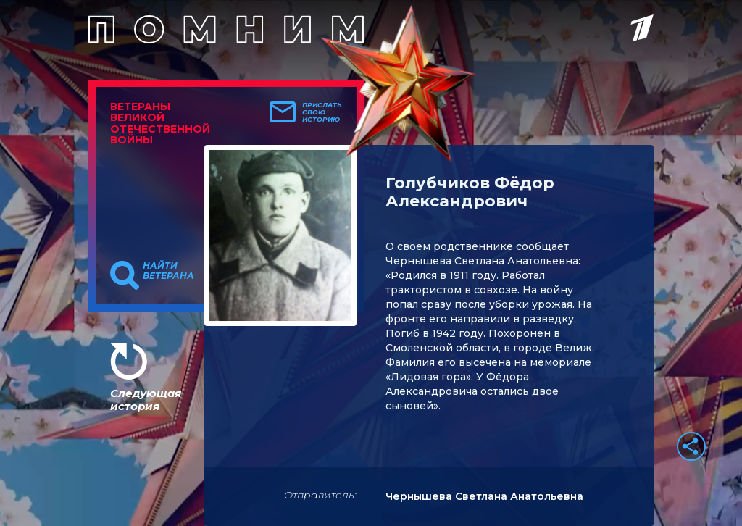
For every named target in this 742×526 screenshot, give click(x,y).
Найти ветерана (168, 271)
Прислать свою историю (322, 112)
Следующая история (145, 399)
